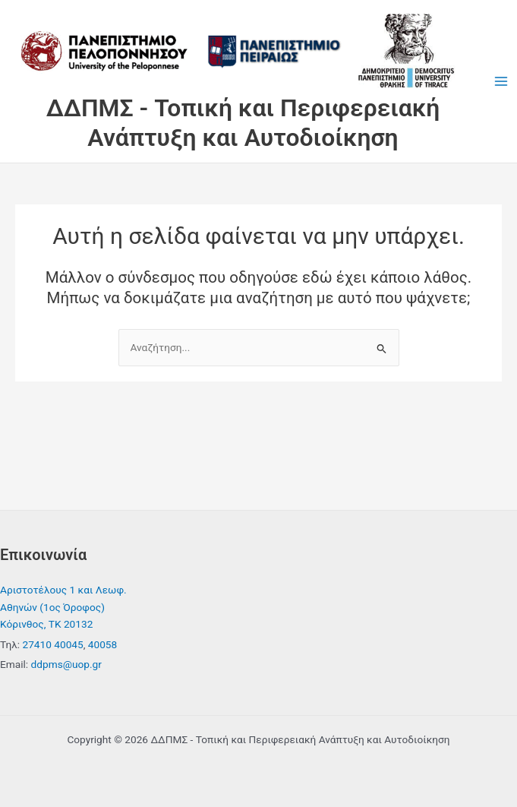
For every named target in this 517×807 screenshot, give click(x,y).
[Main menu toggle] (501, 81)
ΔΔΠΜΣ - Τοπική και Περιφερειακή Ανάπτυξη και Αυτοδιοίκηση (243, 122)
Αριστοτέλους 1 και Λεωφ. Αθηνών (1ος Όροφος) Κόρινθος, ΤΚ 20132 (63, 607)
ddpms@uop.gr (66, 664)
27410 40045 (52, 644)
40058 (102, 644)
